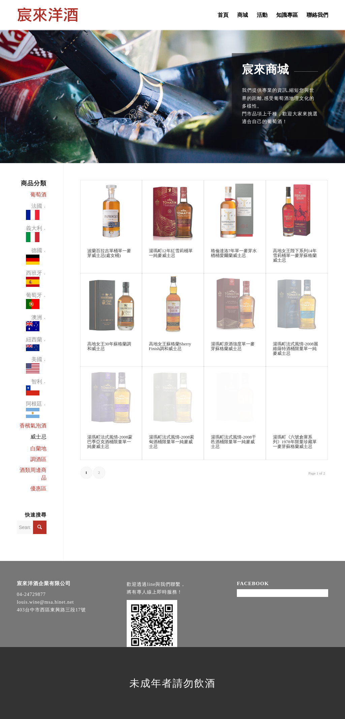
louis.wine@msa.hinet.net (45, 602)
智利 (34, 388)
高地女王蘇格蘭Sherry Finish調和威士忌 (170, 346)
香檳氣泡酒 (33, 425)
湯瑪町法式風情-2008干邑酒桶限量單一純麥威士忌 (233, 441)
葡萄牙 (34, 301)
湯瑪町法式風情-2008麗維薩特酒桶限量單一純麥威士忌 (295, 348)
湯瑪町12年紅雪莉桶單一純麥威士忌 (171, 253)
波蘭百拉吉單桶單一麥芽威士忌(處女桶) (109, 253)
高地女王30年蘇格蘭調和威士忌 (109, 346)
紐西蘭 (34, 345)
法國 (34, 212)
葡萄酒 (38, 194)
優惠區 (38, 488)
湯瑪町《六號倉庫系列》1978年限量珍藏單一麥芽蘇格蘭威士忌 (295, 441)
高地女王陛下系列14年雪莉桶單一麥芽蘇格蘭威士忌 (295, 255)
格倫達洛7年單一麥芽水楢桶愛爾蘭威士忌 (234, 253)
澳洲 (34, 324)
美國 (34, 366)
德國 (34, 257)
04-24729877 (31, 594)
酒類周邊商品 (33, 474)
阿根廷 (34, 410)
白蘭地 (38, 448)
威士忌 (38, 437)
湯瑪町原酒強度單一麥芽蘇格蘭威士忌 (233, 346)
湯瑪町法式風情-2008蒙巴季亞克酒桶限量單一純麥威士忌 (109, 441)
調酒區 (38, 459)
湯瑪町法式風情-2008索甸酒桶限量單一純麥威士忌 (171, 441)
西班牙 (34, 279)
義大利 (34, 234)
